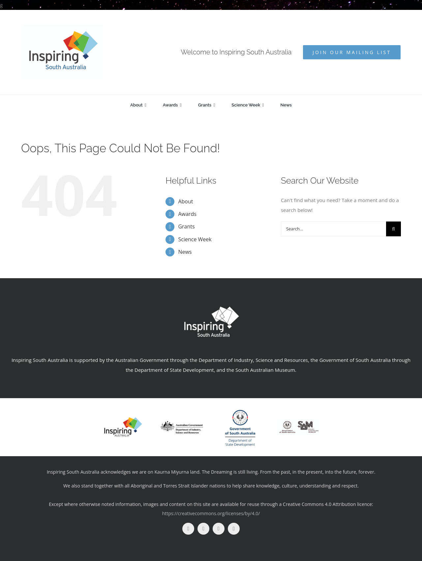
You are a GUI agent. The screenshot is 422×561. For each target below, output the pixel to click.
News (185, 251)
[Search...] (333, 228)
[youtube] (219, 529)
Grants (186, 226)
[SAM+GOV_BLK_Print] (299, 421)
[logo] (182, 423)
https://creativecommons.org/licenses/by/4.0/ (211, 513)
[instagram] (203, 529)
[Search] (393, 228)
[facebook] (188, 529)
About (185, 201)
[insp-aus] (123, 418)
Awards (187, 214)
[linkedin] (234, 529)
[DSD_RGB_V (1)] (240, 407)
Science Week (194, 239)
